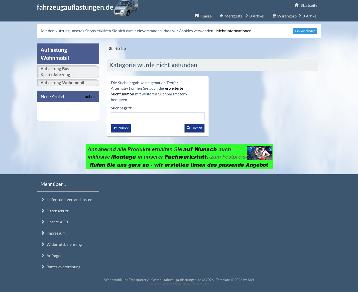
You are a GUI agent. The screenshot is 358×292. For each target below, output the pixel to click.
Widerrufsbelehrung (61, 244)
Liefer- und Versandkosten (67, 199)
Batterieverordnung (61, 266)
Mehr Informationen (233, 30)
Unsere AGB (54, 221)
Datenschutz (55, 210)
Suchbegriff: (121, 107)
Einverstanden (305, 31)
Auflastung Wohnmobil (62, 82)
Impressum (53, 233)
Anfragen (52, 255)
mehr (89, 96)
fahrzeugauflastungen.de (87, 7)
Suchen (194, 128)
